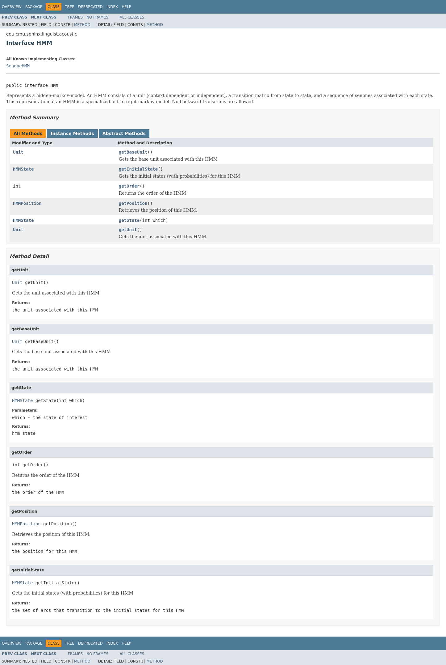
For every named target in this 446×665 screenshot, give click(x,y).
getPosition (133, 203)
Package (33, 7)
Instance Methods (72, 133)
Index (112, 7)
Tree (69, 7)
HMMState (23, 169)
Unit (18, 152)
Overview (12, 7)
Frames (75, 17)
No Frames (97, 17)
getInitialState (138, 169)
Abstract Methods (124, 133)
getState (129, 220)
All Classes (132, 17)
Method (82, 25)
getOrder (129, 186)
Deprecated (90, 7)
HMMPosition (27, 203)
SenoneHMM (18, 65)
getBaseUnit (133, 152)
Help (126, 7)
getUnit (128, 229)
